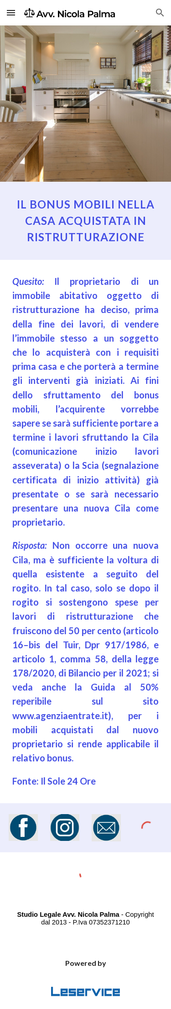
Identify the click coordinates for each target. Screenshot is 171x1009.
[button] (11, 12)
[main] (86, 221)
